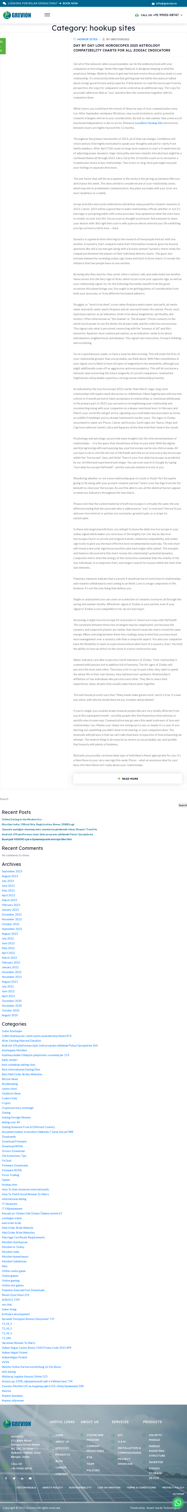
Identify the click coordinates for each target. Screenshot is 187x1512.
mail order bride (11, 1223)
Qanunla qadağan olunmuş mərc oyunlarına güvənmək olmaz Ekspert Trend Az (49, 829)
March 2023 (9, 900)
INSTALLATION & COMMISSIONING (129, 1450)
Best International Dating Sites (21, 1069)
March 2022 (9, 957)
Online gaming (11, 1280)
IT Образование (12, 1208)
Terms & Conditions (141, 1487)
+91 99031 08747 (21, 1468)
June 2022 (8, 943)
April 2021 (8, 996)
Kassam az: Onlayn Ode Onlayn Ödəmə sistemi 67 (32, 1213)
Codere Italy (9, 1098)
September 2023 (12, 871)
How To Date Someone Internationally (25, 1189)
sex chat (7, 1304)
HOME (59, 1435)
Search (4, 799)
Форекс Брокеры (12, 1395)
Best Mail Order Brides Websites (22, 1074)
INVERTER (156, 1462)
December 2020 (12, 1000)
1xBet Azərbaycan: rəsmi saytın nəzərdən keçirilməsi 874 (36, 1035)
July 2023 (8, 880)
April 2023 (8, 895)
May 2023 (8, 890)
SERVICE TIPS (11, 1299)
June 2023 (8, 885)
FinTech (6, 1160)
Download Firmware (14, 1141)
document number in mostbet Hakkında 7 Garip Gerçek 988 (37, 1131)
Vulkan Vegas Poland (14, 1352)
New (4, 1266)
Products (62, 1454)
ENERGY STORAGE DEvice (155, 1473)
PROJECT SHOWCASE (125, 1461)
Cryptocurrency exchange (18, 1107)
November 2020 (12, 1005)
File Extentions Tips (14, 1155)
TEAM (90, 1464)
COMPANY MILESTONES (95, 1448)
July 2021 (8, 986)
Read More (127, 779)
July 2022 (8, 938)
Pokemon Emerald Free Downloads (23, 1290)
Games (6, 1179)
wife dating (9, 1371)
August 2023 (10, 876)
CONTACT (62, 1474)
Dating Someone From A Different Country (28, 1127)
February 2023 (11, 904)
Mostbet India (10, 1251)
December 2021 (12, 972)
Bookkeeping (10, 1083)
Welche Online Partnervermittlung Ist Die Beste (31, 1366)
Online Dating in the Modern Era (22, 819)
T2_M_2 (7, 1328)
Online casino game (14, 1271)
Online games (10, 1275)
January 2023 (10, 909)
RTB (89, 1457)
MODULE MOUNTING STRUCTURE (157, 1450)
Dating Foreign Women (16, 1117)
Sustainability (80, 1487)
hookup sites (87, 39)
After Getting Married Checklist (21, 1040)
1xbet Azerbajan (12, 1031)
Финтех (6, 1390)
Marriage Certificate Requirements (23, 1237)
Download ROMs (12, 1146)
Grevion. (31, 1507)
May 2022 (8, 948)
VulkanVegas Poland (14, 1357)
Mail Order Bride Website (17, 1227)
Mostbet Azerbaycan (15, 1242)
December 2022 (12, 914)
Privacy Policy (173, 1487)
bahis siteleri (10, 1059)
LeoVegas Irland (12, 1218)
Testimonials (26, 1487)
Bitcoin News (10, 1079)
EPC (120, 1435)
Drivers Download (13, 1151)
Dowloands (9, 1136)
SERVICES (62, 1448)
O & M (121, 1441)
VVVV (5, 1362)
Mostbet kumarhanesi (15, 1256)
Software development (16, 1314)
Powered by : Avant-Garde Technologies (155, 1507)
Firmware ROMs (12, 1170)
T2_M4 (6, 1338)
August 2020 (10, 1015)
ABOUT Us (62, 1441)
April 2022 (8, 952)
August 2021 (10, 981)
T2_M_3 (7, 1333)
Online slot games (13, 1285)
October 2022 (10, 924)
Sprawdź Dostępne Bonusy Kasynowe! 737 (28, 1318)
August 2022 (10, 933)
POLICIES (93, 1470)
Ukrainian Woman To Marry (18, 1342)
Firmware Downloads (15, 1165)
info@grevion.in (166, 3)
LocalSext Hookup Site (149, 123)
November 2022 (12, 919)
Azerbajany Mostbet (14, 1050)
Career (60, 1467)
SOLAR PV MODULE (155, 1437)
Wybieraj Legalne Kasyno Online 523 (24, 1376)
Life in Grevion (109, 1487)
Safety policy (52, 1487)
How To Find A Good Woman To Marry (25, 1194)
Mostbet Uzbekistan (14, 1261)
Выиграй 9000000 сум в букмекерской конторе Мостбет (37, 839)
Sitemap (178, 1493)
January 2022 (10, 967)
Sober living (9, 1309)
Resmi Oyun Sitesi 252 (15, 1295)
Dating (6, 1112)
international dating (14, 1199)
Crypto (6, 1103)
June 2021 (8, 991)
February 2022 (11, 962)
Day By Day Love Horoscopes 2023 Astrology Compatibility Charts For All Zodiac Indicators (121, 47)
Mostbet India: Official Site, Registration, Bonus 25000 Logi (38, 824)
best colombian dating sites (18, 1064)
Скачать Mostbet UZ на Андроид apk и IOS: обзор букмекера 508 (43, 1386)
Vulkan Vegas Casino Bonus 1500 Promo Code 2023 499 (36, 1347)
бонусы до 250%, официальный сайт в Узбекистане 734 (37, 1381)
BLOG (59, 1461)
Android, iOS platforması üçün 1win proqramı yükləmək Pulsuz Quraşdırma (47, 834)
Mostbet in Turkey (13, 1247)
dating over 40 (11, 1122)
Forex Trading (10, 1175)
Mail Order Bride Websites (18, 1232)
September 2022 (12, 928)
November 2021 (12, 976)
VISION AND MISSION (95, 1437)
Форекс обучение (13, 1400)
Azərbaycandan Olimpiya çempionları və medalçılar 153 (35, 1055)
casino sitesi (9, 1088)
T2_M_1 (7, 1323)
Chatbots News (11, 1093)
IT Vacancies (9, 1203)
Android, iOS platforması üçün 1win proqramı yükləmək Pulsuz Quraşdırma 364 (50, 1045)
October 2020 (10, 1010)
